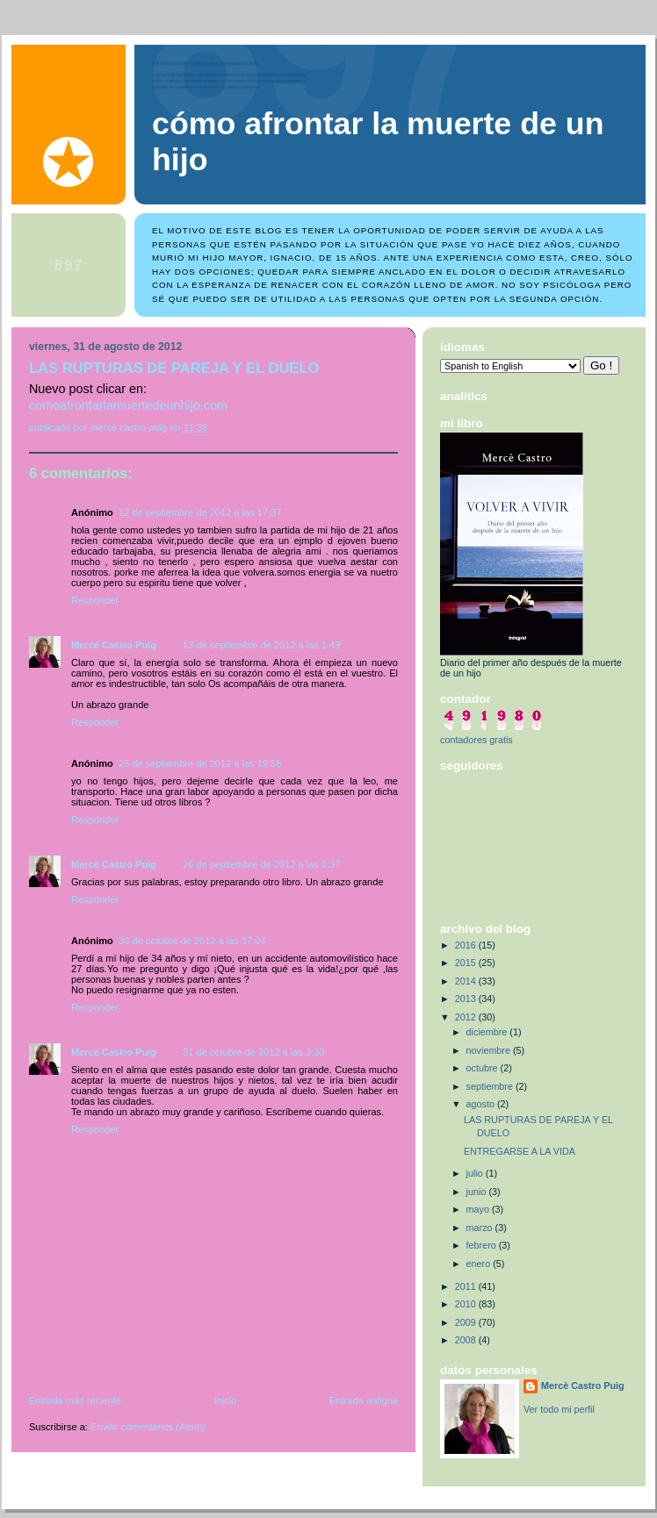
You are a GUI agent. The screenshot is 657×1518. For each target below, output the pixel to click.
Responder (95, 600)
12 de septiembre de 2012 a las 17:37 (200, 512)
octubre (483, 1068)
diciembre (488, 1032)
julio (476, 1173)
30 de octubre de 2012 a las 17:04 (192, 940)
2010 (467, 1304)
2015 (467, 962)
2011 (467, 1286)
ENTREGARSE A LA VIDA (519, 1151)
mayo (479, 1209)
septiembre (491, 1086)
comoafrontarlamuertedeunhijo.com (128, 405)
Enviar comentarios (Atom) (148, 1426)
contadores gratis (476, 739)
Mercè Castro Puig (113, 645)
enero (480, 1263)
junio (477, 1191)
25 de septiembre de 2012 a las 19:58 (200, 763)
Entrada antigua (363, 1400)
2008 (467, 1340)
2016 (467, 945)
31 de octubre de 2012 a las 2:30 (254, 1052)
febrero (482, 1245)
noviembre (489, 1050)
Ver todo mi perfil (559, 1409)
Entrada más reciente (75, 1400)
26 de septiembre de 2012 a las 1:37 (261, 864)
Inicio (225, 1400)
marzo (480, 1227)
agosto (481, 1104)
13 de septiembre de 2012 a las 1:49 (261, 645)
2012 (467, 1017)
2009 (467, 1322)
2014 (467, 981)
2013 (467, 998)
